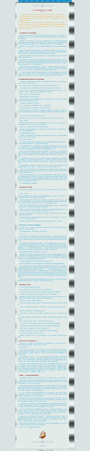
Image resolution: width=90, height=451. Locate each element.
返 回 (42, 445)
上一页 (39, 445)
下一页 (45, 445)
